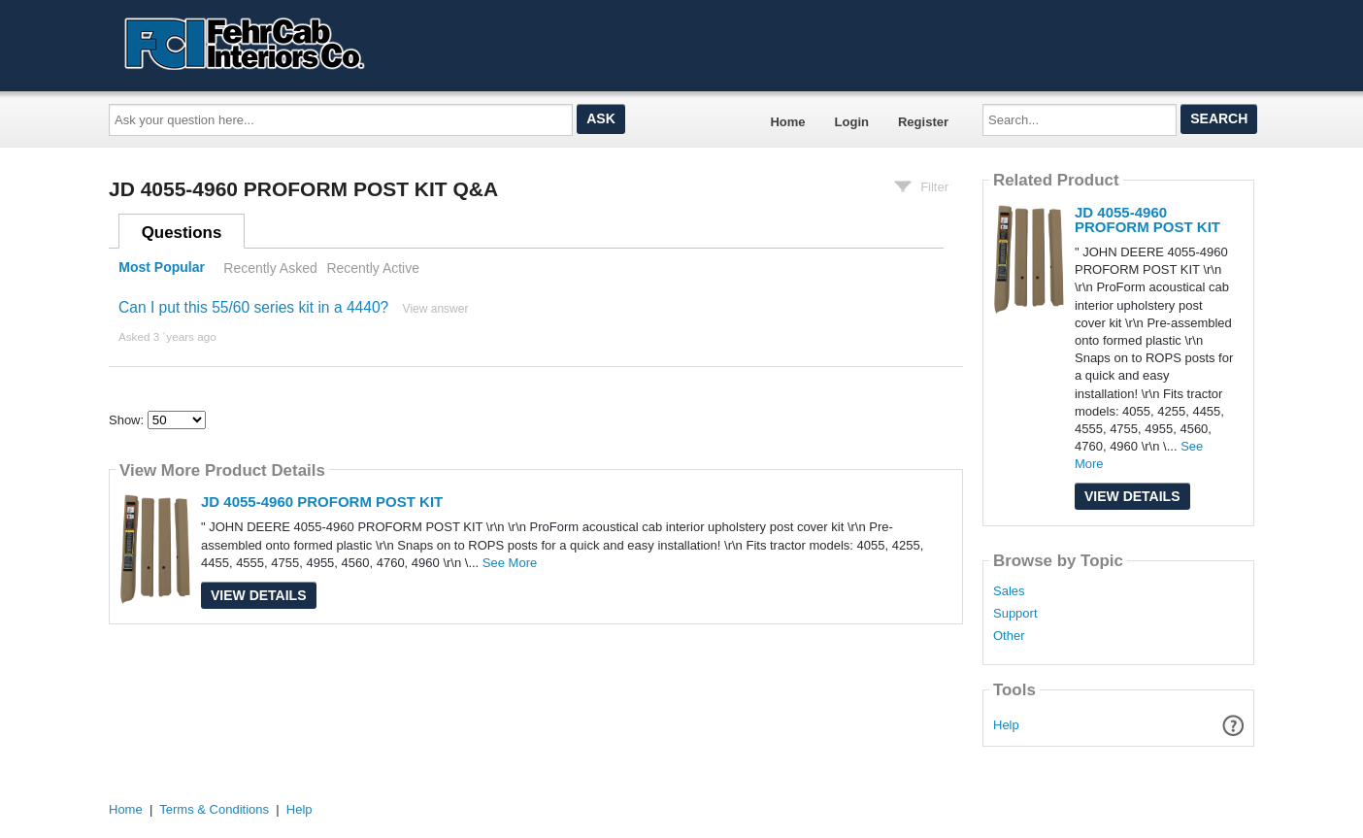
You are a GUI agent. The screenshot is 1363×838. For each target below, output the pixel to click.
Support (1015, 613)
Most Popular (161, 268)
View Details (259, 595)
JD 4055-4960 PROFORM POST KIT (322, 501)
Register (923, 122)
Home (787, 122)
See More (509, 562)
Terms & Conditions (214, 809)
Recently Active (372, 268)
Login (852, 122)
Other (1009, 636)
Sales (1009, 591)
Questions (182, 232)
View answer (436, 309)
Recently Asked (269, 268)
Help (1006, 725)
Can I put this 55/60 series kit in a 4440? (253, 307)
